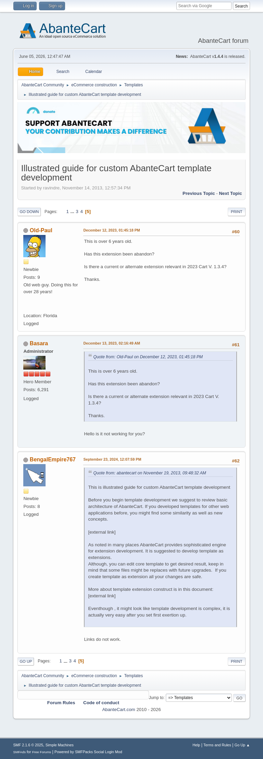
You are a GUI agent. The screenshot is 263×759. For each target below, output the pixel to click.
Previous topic (199, 193)
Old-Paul (41, 230)
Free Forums (41, 752)
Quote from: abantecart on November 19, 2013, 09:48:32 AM (149, 473)
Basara (39, 343)
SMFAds (19, 752)
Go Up (26, 661)
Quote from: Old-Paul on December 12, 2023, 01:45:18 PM (148, 356)
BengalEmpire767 (53, 459)
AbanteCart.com (118, 709)
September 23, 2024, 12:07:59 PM (112, 459)
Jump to (156, 697)
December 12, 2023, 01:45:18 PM (111, 230)
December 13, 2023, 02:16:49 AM (111, 343)
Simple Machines (60, 745)
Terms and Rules (217, 745)
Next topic (230, 193)
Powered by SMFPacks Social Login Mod (88, 752)
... (73, 211)
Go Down (29, 212)
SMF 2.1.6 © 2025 (28, 745)
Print (236, 212)
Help (196, 745)
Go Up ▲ (242, 745)
